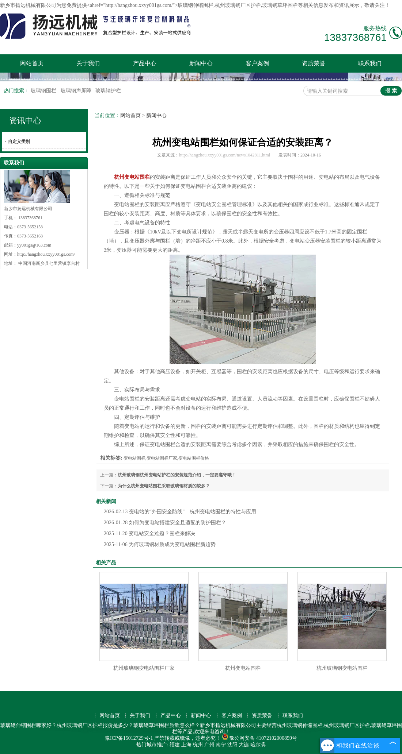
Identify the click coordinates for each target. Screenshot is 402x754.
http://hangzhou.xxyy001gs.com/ (46, 254)
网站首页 (31, 63)
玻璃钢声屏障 (77, 90)
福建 (175, 744)
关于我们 (88, 63)
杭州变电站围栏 (243, 668)
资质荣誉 (313, 63)
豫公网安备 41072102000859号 (259, 738)
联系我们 (370, 63)
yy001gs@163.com (34, 245)
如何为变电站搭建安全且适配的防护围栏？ (165, 522)
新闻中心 (201, 63)
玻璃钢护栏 (108, 90)
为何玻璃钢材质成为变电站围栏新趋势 (160, 544)
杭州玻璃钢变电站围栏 (342, 668)
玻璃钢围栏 (44, 90)
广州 (209, 744)
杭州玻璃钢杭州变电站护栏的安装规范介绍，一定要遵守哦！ (177, 474)
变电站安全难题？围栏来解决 (149, 533)
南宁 (221, 744)
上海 (186, 744)
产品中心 (144, 63)
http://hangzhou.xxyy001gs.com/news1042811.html (224, 155)
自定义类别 (19, 141)
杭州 (198, 744)
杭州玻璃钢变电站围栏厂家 (144, 668)
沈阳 (232, 744)
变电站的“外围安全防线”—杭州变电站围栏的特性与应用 (180, 511)
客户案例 (257, 63)
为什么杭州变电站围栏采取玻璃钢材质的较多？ (164, 485)
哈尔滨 (258, 744)
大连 (244, 744)
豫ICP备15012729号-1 (129, 738)
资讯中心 (25, 120)
